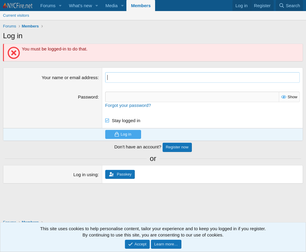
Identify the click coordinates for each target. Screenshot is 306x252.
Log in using (86, 174)
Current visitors (16, 15)
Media (111, 5)
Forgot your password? (128, 105)
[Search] (289, 5)
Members (141, 5)
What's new (80, 5)
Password (88, 96)
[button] (60, 5)
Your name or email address (69, 77)
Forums (48, 5)
